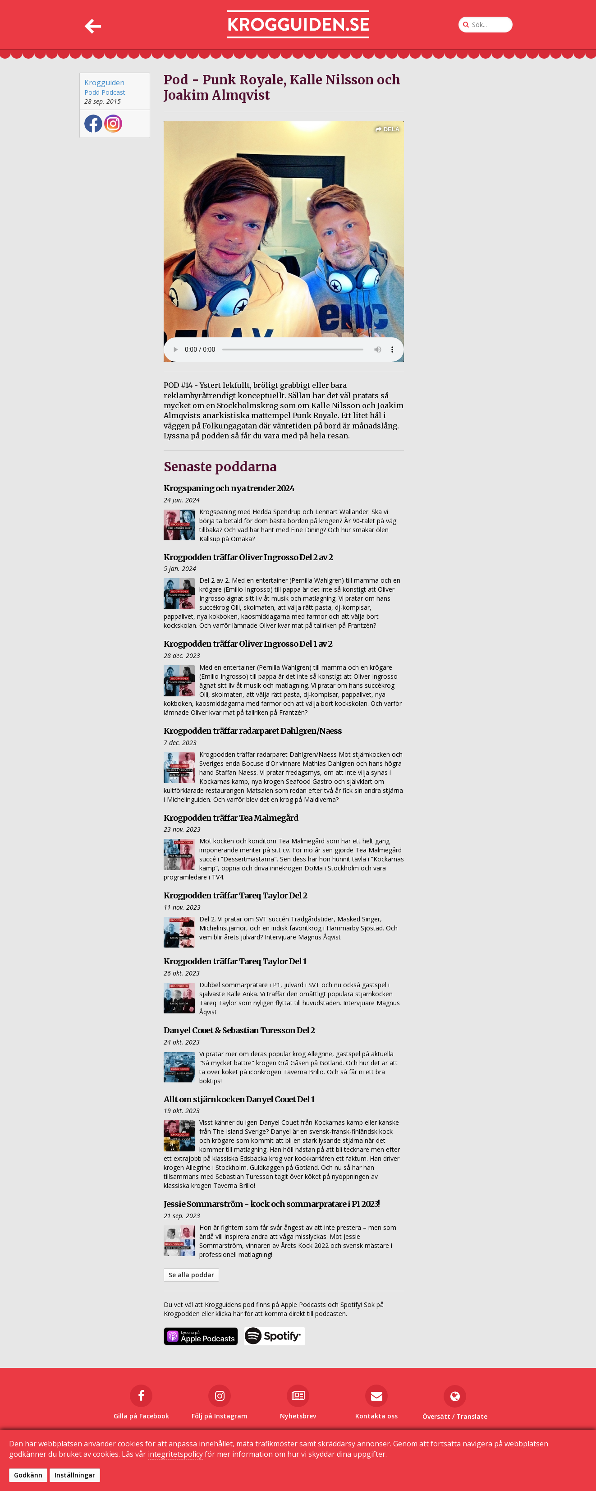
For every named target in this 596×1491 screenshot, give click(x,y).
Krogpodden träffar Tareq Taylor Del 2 (235, 895)
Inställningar (75, 1475)
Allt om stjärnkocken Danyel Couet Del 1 (239, 1099)
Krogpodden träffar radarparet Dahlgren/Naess (253, 731)
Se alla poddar (191, 1274)
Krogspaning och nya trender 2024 (229, 488)
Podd (92, 92)
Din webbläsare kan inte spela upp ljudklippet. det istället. (284, 349)
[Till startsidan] (298, 24)
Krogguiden (104, 82)
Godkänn (28, 1475)
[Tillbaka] (91, 24)
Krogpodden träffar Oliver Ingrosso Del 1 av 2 (248, 644)
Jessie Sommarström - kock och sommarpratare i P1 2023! (272, 1204)
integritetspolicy (175, 1454)
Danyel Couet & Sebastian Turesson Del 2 (239, 1030)
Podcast (113, 92)
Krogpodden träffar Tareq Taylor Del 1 (235, 961)
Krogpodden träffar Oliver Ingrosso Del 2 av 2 (248, 557)
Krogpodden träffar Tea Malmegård (231, 818)
